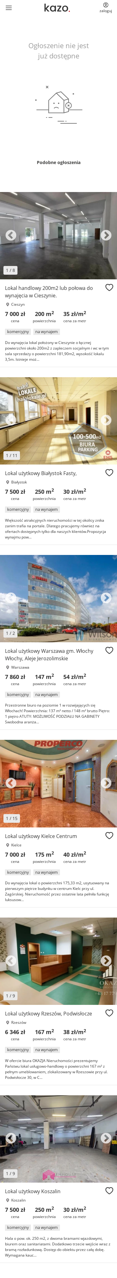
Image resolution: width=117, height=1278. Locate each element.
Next (106, 236)
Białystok (19, 482)
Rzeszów (18, 1022)
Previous (11, 236)
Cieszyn (18, 304)
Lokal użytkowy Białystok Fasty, (41, 473)
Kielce (16, 845)
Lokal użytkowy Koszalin (33, 1191)
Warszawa (20, 667)
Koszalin (18, 1200)
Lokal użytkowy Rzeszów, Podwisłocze (48, 1013)
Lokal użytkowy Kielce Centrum (41, 836)
